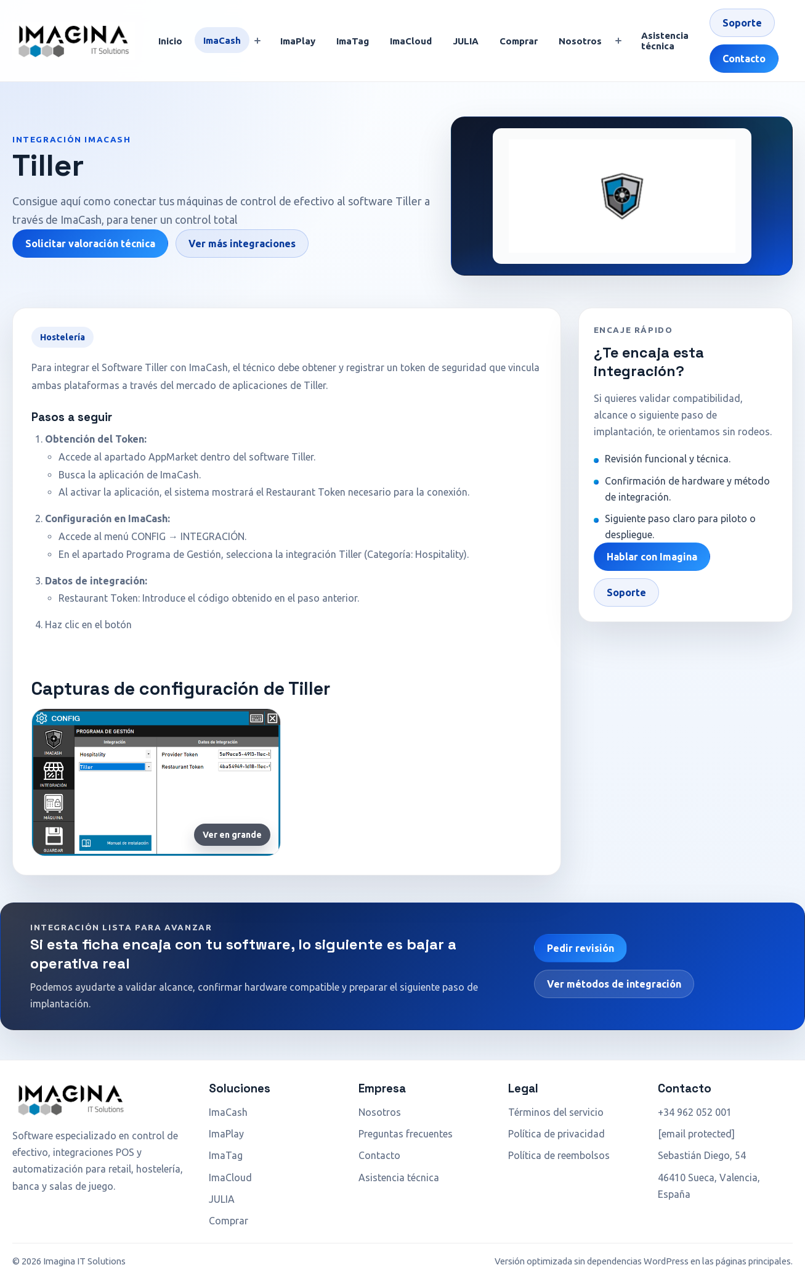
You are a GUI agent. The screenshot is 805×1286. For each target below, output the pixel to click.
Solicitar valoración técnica (90, 243)
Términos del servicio (556, 1112)
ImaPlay (297, 41)
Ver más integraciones (242, 243)
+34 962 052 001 (695, 1112)
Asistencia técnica (665, 40)
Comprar (519, 41)
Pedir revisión (580, 948)
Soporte (742, 22)
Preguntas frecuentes (405, 1133)
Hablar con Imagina (652, 556)
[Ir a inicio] (73, 41)
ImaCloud (411, 41)
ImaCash (222, 40)
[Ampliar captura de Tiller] (156, 782)
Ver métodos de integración (614, 983)
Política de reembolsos (559, 1155)
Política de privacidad (556, 1133)
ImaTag (352, 41)
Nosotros (580, 41)
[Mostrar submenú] (257, 40)
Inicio (170, 41)
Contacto (744, 58)
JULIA (466, 41)
